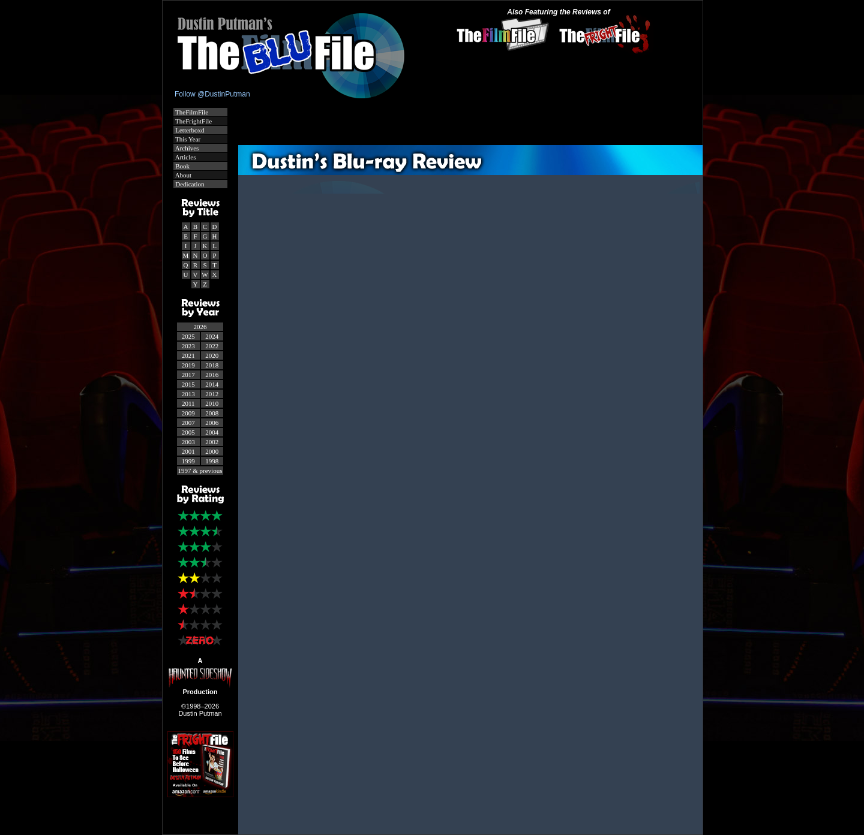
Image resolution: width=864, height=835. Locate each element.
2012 (211, 393)
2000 (211, 451)
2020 (211, 355)
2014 (211, 384)
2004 (211, 432)
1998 (211, 461)
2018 (211, 365)
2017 (188, 374)
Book (182, 166)
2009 (188, 413)
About (183, 175)
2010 (211, 403)
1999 (188, 461)
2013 (188, 393)
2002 (211, 441)
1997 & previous (200, 470)
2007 (188, 422)
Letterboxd (189, 130)
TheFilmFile (191, 112)
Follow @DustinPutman (212, 94)
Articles (185, 157)
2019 (188, 365)
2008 (211, 413)
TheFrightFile (193, 121)
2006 (211, 422)
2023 (188, 345)
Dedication (189, 184)
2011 (188, 403)
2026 (200, 326)
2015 (188, 384)
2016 (211, 374)
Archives (186, 148)
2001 (188, 451)
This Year (187, 139)
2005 (188, 432)
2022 (211, 345)
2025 (188, 336)
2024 (211, 336)
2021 (188, 355)
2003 (188, 441)
